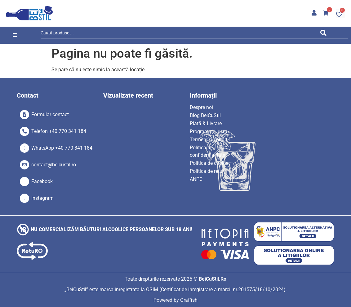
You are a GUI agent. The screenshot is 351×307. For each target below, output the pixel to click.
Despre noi (201, 107)
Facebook (42, 181)
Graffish (189, 300)
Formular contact (50, 114)
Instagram (42, 198)
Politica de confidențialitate (207, 151)
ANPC (196, 179)
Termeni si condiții (210, 140)
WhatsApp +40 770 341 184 (61, 148)
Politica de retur (207, 171)
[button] (15, 35)
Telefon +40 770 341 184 (58, 131)
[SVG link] (29, 13)
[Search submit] (325, 34)
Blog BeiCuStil (205, 115)
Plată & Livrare (206, 123)
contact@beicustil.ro (53, 165)
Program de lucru (208, 131)
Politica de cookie (209, 163)
